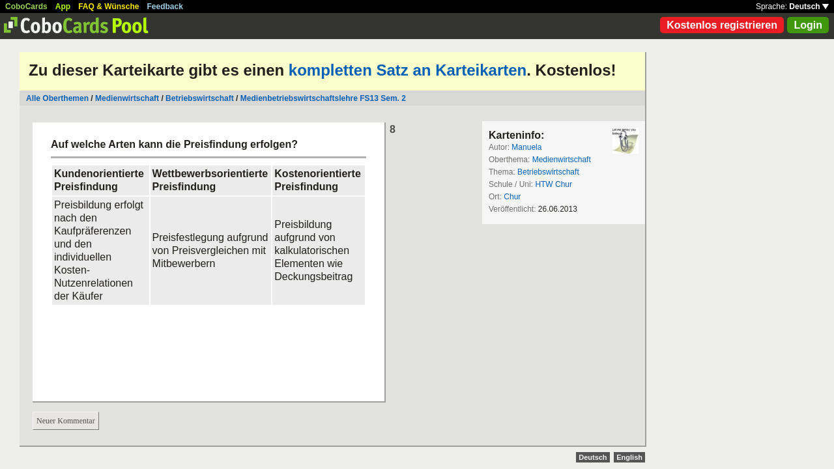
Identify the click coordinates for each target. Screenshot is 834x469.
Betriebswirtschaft (199, 98)
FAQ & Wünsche (108, 6)
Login (808, 25)
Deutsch (809, 6)
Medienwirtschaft (127, 98)
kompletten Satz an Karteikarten (407, 70)
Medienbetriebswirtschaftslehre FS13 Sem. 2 (323, 98)
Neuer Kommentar (65, 420)
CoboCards (26, 6)
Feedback (165, 6)
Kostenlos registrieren (722, 25)
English (629, 457)
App (62, 6)
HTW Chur (553, 184)
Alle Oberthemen (57, 98)
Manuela (526, 147)
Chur (512, 196)
